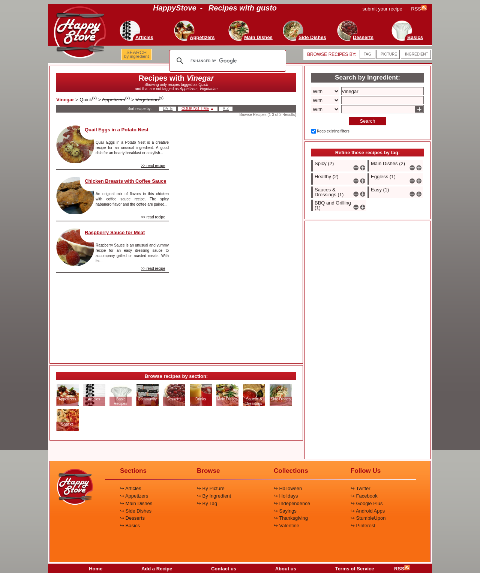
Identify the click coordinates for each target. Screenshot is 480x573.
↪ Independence (292, 503)
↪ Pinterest (363, 525)
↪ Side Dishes (136, 511)
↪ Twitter (360, 488)
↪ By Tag (207, 503)
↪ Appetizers (134, 496)
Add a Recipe (156, 568)
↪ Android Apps (368, 511)
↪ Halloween (288, 488)
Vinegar (65, 99)
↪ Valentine (286, 525)
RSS (402, 568)
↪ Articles (130, 488)
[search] (226, 60)
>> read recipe (153, 166)
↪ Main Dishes (136, 503)
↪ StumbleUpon (368, 518)
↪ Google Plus (366, 503)
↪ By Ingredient (214, 496)
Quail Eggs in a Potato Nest (116, 129)
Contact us (223, 568)
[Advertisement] (239, 237)
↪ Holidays (286, 496)
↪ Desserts (132, 518)
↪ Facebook (364, 496)
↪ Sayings (285, 511)
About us (285, 568)
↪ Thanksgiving (291, 518)
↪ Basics (130, 525)
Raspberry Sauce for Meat (115, 232)
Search (367, 121)
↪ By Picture (211, 488)
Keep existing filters (333, 131)
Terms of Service (354, 568)
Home (95, 568)
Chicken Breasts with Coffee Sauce (125, 181)
